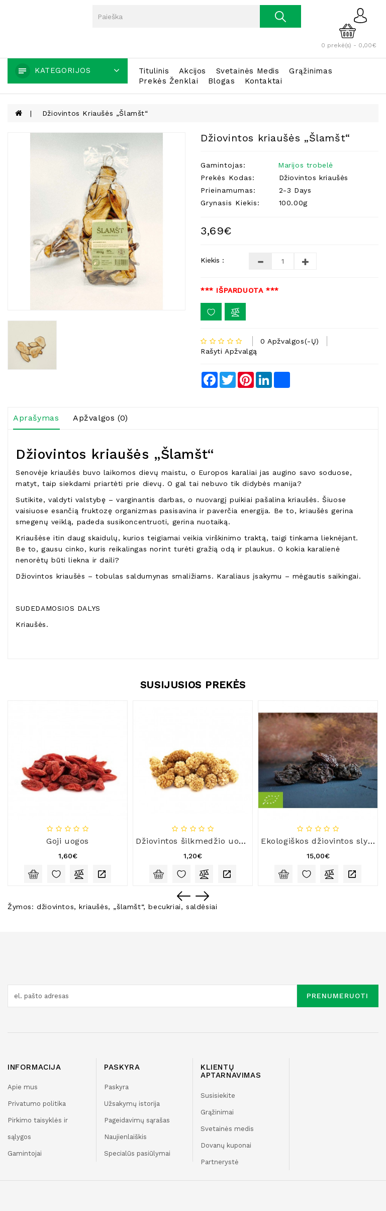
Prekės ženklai (168, 81)
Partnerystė (220, 1162)
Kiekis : (212, 260)
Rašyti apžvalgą (229, 351)
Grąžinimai (217, 1112)
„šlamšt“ (128, 907)
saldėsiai (201, 907)
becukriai (164, 907)
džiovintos (55, 907)
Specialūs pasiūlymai (137, 1153)
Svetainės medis (247, 70)
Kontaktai (263, 81)
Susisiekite (218, 1095)
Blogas (221, 81)
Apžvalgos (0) (100, 418)
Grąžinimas (310, 70)
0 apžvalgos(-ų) (289, 341)
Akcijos (192, 70)
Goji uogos (67, 841)
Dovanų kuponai (226, 1145)
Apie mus (23, 1087)
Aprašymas (36, 418)
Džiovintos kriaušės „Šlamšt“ (95, 113)
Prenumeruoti (337, 996)
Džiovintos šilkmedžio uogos (194, 841)
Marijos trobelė (305, 165)
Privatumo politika (37, 1103)
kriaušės (93, 907)
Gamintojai (25, 1153)
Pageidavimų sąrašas (137, 1120)
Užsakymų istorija (132, 1103)
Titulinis (154, 70)
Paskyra (116, 1087)
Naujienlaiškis (125, 1137)
